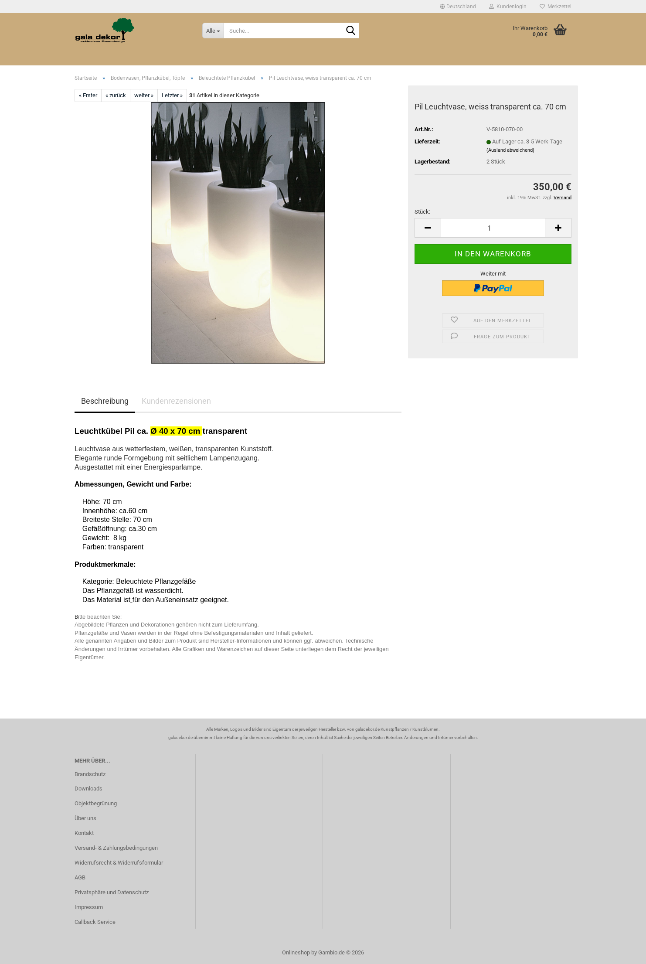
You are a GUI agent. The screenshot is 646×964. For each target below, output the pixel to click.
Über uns (85, 818)
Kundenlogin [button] (508, 6)
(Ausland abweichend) (510, 150)
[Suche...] (213, 30)
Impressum (89, 907)
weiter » (143, 95)
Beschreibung (105, 400)
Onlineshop (296, 952)
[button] (458, 6)
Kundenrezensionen (176, 400)
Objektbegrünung (96, 803)
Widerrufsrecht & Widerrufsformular (119, 862)
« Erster (88, 95)
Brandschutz (90, 774)
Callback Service (95, 922)
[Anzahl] (493, 228)
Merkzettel (555, 6)
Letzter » (172, 95)
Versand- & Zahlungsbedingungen (116, 848)
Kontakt (84, 833)
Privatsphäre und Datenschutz (112, 892)
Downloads (88, 788)
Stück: (422, 211)
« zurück (115, 95)
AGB (80, 877)
